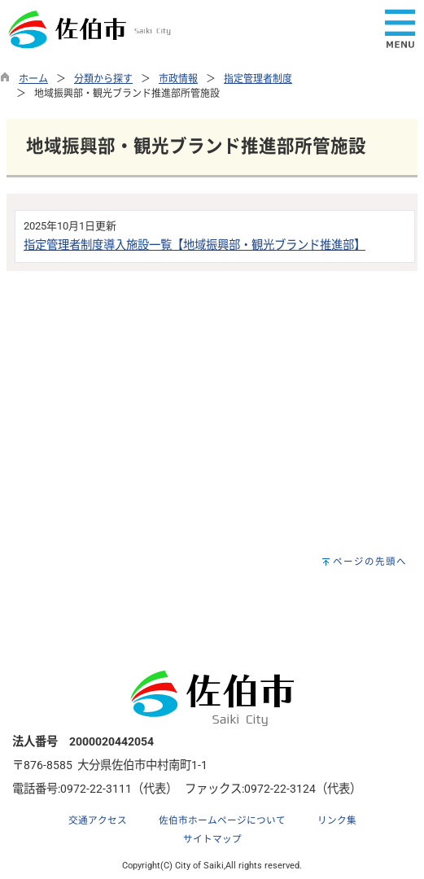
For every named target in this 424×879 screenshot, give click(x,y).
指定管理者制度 (258, 79)
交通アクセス (97, 820)
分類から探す (103, 79)
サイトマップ (212, 839)
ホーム (33, 79)
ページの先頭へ (370, 561)
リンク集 (336, 820)
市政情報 (178, 79)
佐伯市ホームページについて (222, 820)
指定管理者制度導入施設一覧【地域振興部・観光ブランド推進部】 (194, 245)
